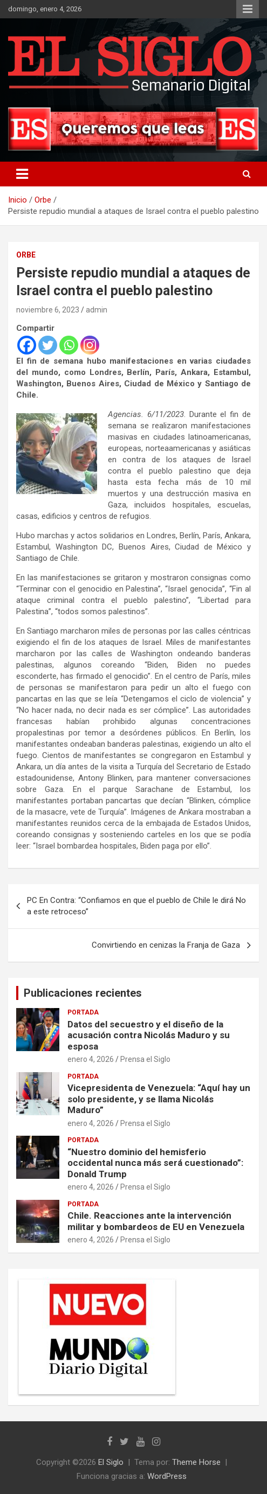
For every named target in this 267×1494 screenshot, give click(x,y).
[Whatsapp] (68, 345)
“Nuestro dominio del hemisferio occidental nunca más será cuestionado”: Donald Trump (155, 1162)
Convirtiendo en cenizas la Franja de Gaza (166, 945)
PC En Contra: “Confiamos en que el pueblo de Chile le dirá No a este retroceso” (136, 905)
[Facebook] (26, 345)
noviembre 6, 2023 (47, 309)
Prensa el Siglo (145, 1059)
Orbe (26, 255)
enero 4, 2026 (90, 1059)
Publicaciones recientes (83, 992)
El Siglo (111, 1462)
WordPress (167, 1476)
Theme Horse (196, 1462)
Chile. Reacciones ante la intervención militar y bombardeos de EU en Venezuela (155, 1221)
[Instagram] (89, 345)
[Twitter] (47, 345)
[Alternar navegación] (22, 174)
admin (96, 309)
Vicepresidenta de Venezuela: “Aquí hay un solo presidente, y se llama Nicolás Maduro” (158, 1098)
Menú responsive (247, 9)
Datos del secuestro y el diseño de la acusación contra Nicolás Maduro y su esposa (148, 1035)
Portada (83, 1012)
